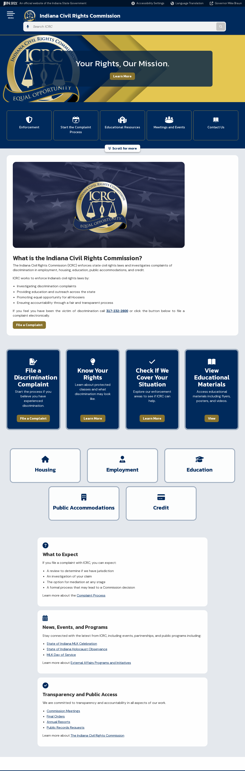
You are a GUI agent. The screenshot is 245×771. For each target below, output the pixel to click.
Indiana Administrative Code (145, 746)
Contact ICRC (27, 613)
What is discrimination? (193, 583)
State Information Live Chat (29, 716)
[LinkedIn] (96, 654)
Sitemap (74, 739)
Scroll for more (122, 133)
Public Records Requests (192, 508)
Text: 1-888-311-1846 (25, 754)
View (211, 322)
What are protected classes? (198, 591)
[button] (147, 3)
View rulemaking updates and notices (118, 601)
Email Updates (136, 731)
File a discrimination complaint (40, 583)
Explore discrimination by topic (40, 598)
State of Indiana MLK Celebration (121, 492)
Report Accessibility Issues (202, 729)
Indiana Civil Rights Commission (75, 15)
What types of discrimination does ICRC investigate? (202, 614)
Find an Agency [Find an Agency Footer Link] (20, 739)
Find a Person (19, 731)
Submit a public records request (120, 591)
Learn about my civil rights (37, 591)
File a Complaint (30, 229)
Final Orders (183, 497)
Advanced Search (80, 724)
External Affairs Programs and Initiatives (117, 518)
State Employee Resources (87, 754)
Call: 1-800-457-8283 (24, 746)
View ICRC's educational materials (42, 605)
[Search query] (215, 15)
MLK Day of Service (110, 508)
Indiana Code (135, 739)
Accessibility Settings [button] (199, 722)
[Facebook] (74, 654)
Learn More (122, 64)
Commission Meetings (190, 492)
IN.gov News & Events (141, 724)
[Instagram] (81, 654)
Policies (73, 731)
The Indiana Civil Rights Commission (195, 518)
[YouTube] (89, 654)
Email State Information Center (32, 724)
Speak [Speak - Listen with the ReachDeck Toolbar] (197, 741)
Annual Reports (185, 503)
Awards (131, 754)
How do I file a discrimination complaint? (197, 601)
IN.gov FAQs (75, 746)
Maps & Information (139, 716)
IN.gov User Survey (80, 716)
